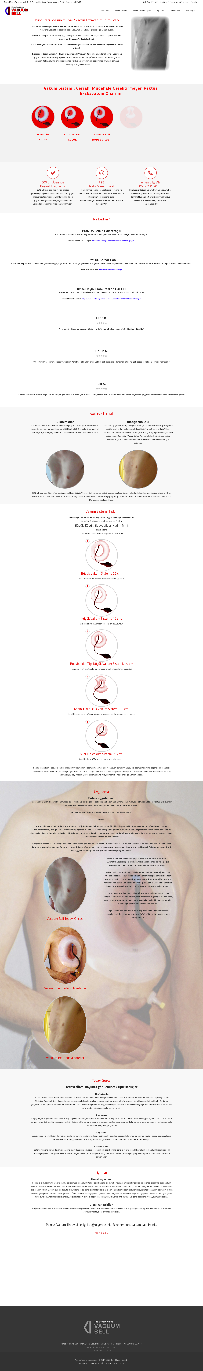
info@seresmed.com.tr (105, 1347)
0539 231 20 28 (158, 2)
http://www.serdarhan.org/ (110, 270)
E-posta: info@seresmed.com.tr (182, 2)
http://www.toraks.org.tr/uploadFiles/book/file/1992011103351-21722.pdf (111, 299)
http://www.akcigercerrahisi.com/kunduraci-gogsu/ (113, 240)
